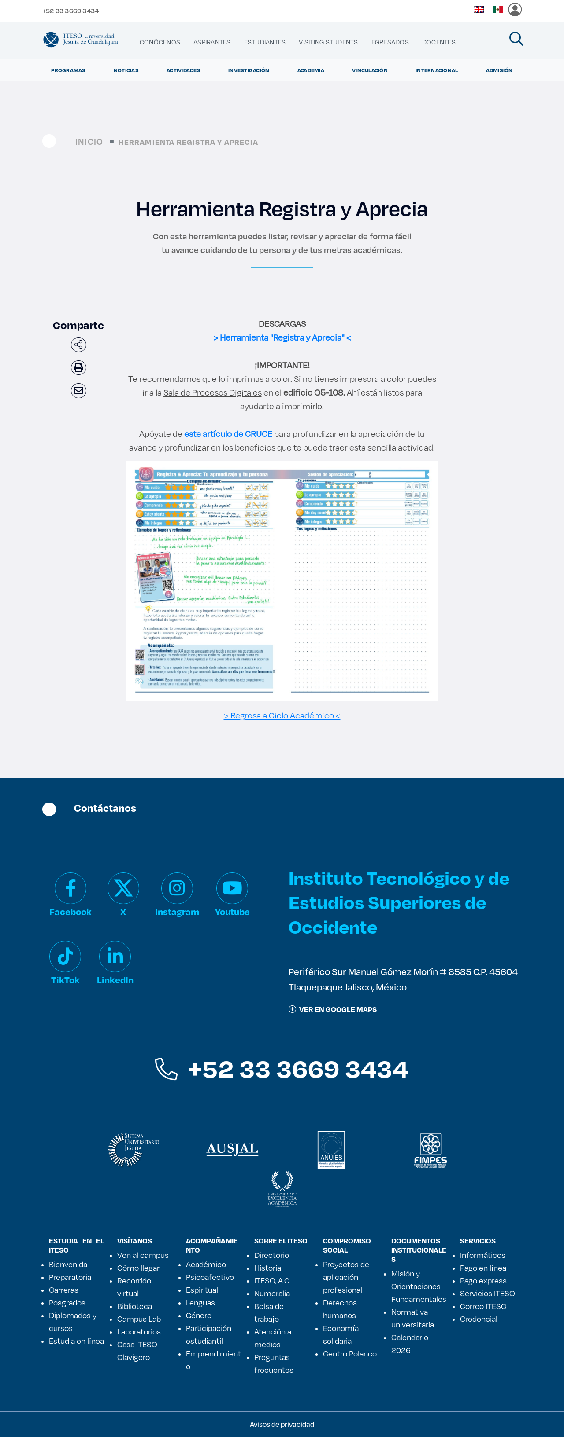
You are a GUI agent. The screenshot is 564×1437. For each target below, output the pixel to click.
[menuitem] (160, 42)
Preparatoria (70, 1277)
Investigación (248, 70)
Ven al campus (143, 1255)
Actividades (183, 70)
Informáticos (482, 1255)
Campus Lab (139, 1318)
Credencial (478, 1318)
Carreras (63, 1289)
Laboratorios (139, 1331)
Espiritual (202, 1289)
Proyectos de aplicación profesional (346, 1276)
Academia (310, 70)
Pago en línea (483, 1267)
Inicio (89, 141)
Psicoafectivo (210, 1277)
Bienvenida (68, 1264)
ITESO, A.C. (272, 1280)
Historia (267, 1267)
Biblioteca (134, 1306)
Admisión (499, 70)
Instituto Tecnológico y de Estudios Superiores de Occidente (399, 901)
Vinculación (370, 70)
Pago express (483, 1280)
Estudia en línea (76, 1340)
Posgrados (67, 1302)
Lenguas (200, 1302)
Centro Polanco (350, 1353)
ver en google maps (333, 1009)
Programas (68, 70)
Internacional (437, 70)
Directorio (271, 1255)
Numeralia (272, 1293)
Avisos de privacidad (282, 1424)
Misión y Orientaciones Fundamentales (418, 1286)
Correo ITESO (483, 1306)
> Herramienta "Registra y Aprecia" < (282, 337)
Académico (206, 1264)
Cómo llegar (138, 1267)
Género (199, 1315)
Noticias (126, 70)
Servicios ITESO (487, 1293)
